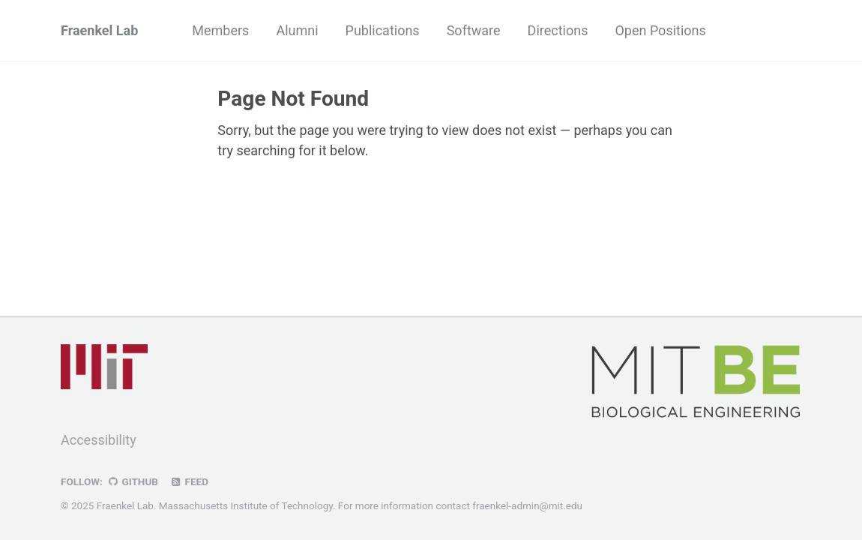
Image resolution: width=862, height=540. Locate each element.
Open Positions (660, 30)
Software (474, 30)
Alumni (297, 30)
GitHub (132, 482)
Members (220, 30)
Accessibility (98, 440)
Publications (383, 30)
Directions (558, 30)
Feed (188, 482)
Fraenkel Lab (99, 30)
